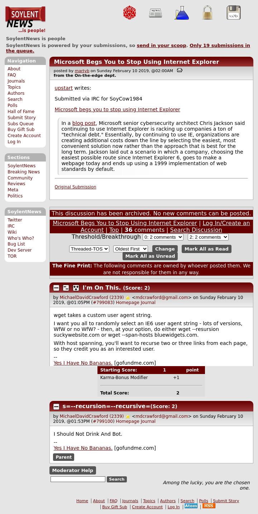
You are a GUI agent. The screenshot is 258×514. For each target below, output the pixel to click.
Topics (14, 87)
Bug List (16, 244)
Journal (148, 302)
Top (114, 229)
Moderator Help (72, 470)
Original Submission (75, 187)
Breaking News (24, 171)
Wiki (12, 232)
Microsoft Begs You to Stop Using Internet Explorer (136, 62)
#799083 (103, 302)
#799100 (103, 421)
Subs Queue (21, 123)
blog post (84, 123)
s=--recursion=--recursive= (106, 406)
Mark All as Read (207, 249)
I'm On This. (102, 287)
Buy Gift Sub (21, 129)
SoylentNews (25, 19)
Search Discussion (196, 229)
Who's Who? (21, 238)
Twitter (15, 220)
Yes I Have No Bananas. (83, 363)
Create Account (24, 135)
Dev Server (20, 250)
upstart (64, 88)
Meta (13, 189)
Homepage (127, 302)
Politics (15, 195)
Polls (12, 105)
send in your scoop (161, 45)
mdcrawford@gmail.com (161, 297)
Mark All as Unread (150, 256)
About (14, 68)
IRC (11, 226)
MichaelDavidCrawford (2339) (92, 297)
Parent (64, 457)
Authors (16, 93)
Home (82, 501)
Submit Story (22, 117)
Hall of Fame (21, 111)
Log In (14, 141)
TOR (12, 256)
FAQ (12, 75)
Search (15, 99)
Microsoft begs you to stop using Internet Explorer (117, 109)
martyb (82, 71)
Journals (16, 81)
